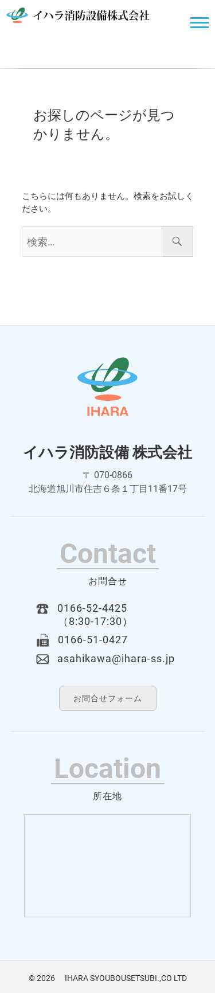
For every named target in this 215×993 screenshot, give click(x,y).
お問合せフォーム (107, 698)
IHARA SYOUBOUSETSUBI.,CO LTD (122, 978)
